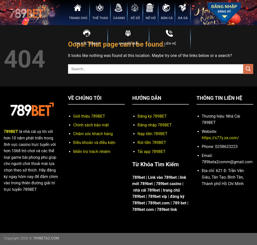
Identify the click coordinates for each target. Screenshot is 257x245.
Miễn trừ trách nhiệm (91, 151)
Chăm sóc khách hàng (93, 133)
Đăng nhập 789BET (155, 125)
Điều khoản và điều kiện (94, 142)
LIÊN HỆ (170, 36)
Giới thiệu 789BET (89, 116)
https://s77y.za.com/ (220, 137)
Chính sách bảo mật (91, 125)
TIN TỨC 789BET (87, 36)
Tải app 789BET (152, 151)
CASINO (119, 11)
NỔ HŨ (151, 11)
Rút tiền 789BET (152, 142)
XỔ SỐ (135, 11)
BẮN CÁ (167, 11)
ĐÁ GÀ (183, 11)
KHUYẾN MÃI (128, 36)
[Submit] (248, 69)
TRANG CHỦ (78, 11)
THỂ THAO (100, 11)
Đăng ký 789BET (152, 116)
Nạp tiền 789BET (152, 133)
